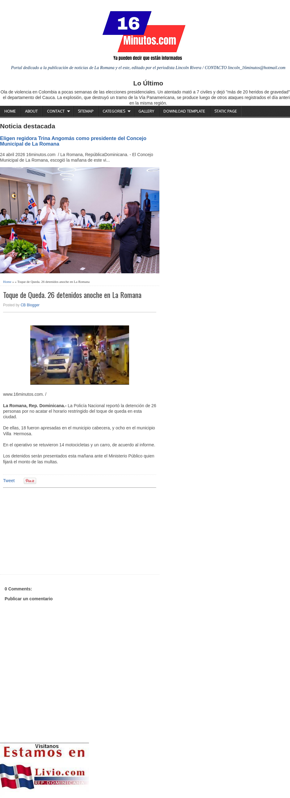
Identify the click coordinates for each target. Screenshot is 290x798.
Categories (114, 111)
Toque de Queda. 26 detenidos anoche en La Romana (72, 294)
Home (10, 111)
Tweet (9, 480)
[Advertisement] (51, 530)
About (31, 111)
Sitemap (85, 111)
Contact (56, 111)
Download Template (184, 111)
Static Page (225, 111)
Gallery (146, 111)
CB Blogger (30, 305)
